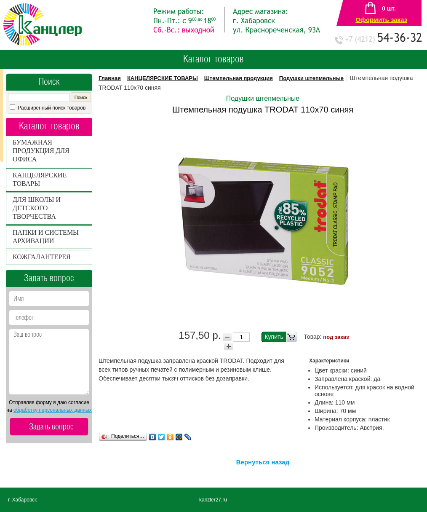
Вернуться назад (262, 462)
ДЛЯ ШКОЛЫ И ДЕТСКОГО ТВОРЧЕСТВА (37, 208)
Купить (280, 337)
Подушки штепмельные (311, 78)
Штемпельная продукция (238, 78)
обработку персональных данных (52, 410)
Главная (110, 78)
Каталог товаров (213, 59)
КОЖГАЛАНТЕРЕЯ (42, 256)
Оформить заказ (381, 19)
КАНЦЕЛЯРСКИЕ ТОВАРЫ (162, 78)
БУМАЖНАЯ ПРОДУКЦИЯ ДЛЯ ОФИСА (41, 151)
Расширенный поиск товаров (50, 108)
